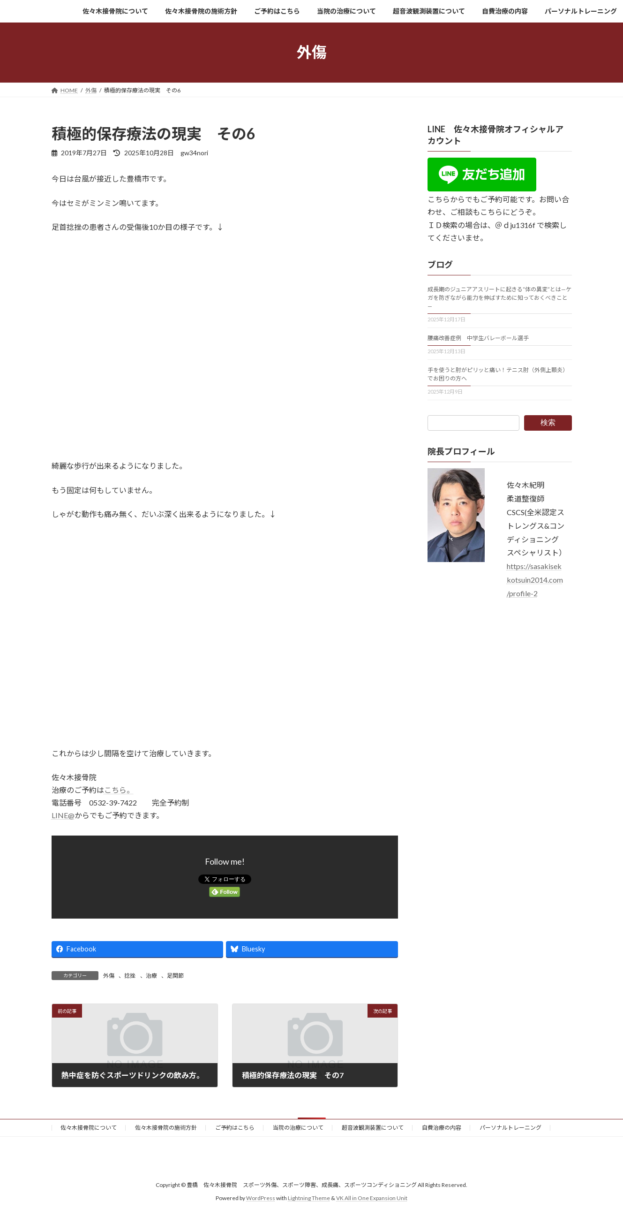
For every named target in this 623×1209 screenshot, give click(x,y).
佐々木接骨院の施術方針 (166, 1127)
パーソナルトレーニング (510, 1127)
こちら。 (119, 789)
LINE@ (63, 815)
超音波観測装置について (373, 1127)
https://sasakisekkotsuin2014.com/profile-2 (535, 580)
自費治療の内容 (441, 1127)
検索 (547, 422)
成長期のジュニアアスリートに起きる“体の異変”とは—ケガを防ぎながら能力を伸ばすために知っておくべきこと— (499, 298)
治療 (151, 975)
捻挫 (129, 975)
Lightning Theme (309, 1197)
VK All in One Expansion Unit (371, 1197)
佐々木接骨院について (88, 1127)
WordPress (260, 1197)
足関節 (175, 975)
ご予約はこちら (235, 1127)
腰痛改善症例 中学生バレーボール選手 (478, 338)
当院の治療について (298, 1127)
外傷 (108, 975)
